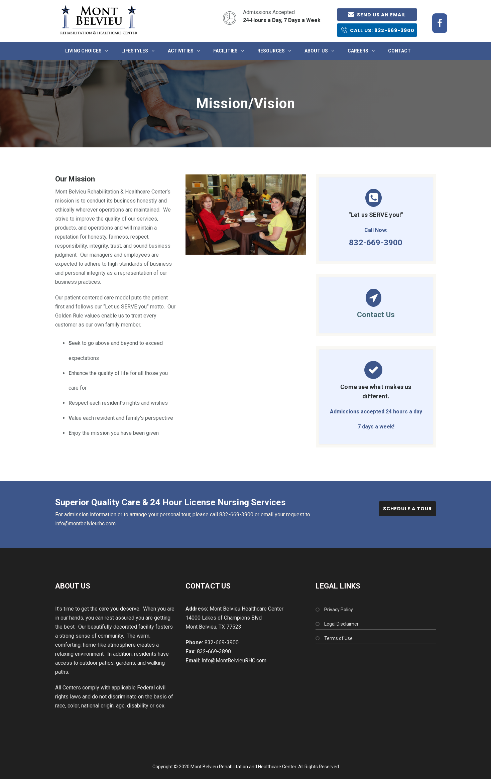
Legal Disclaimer (341, 624)
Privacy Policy (338, 609)
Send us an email (377, 14)
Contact (399, 50)
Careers (358, 50)
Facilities (225, 50)
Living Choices (83, 50)
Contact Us (376, 314)
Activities (181, 50)
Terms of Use (338, 638)
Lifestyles (134, 50)
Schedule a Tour (407, 508)
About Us (316, 50)
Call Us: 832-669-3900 (377, 30)
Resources (271, 50)
